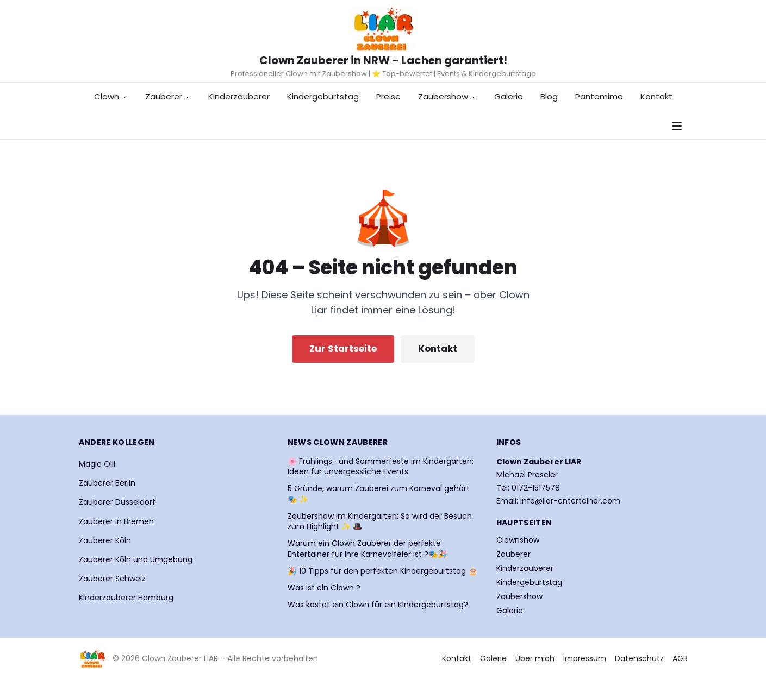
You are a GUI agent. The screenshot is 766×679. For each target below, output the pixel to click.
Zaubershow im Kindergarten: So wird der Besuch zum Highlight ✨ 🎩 (380, 521)
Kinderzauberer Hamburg (126, 597)
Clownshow (517, 540)
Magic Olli (97, 463)
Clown (111, 96)
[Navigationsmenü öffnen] (677, 126)
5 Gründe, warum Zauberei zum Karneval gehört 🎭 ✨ (379, 493)
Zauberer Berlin (107, 482)
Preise (388, 96)
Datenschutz (639, 658)
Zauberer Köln (105, 540)
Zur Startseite (343, 348)
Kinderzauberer (239, 96)
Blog (549, 96)
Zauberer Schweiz (112, 578)
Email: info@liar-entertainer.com (558, 500)
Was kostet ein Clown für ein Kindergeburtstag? (378, 605)
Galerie (508, 96)
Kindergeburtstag (323, 96)
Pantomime (599, 96)
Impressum (584, 658)
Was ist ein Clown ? (324, 588)
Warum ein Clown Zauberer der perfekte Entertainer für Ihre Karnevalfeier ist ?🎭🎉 (367, 548)
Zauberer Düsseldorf (117, 501)
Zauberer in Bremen (116, 521)
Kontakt (656, 96)
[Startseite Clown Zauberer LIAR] (383, 29)
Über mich (535, 658)
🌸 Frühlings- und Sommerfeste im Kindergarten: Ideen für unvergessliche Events (381, 466)
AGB (680, 658)
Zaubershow (447, 96)
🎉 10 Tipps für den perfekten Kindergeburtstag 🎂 (382, 571)
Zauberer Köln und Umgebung (135, 559)
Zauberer (168, 96)
